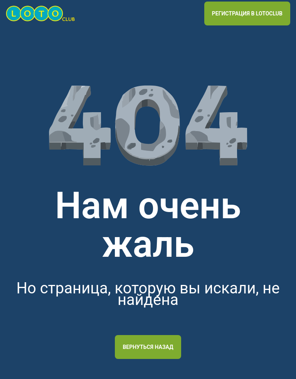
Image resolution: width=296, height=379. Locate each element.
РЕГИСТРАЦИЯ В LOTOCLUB (247, 13)
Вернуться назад (148, 347)
